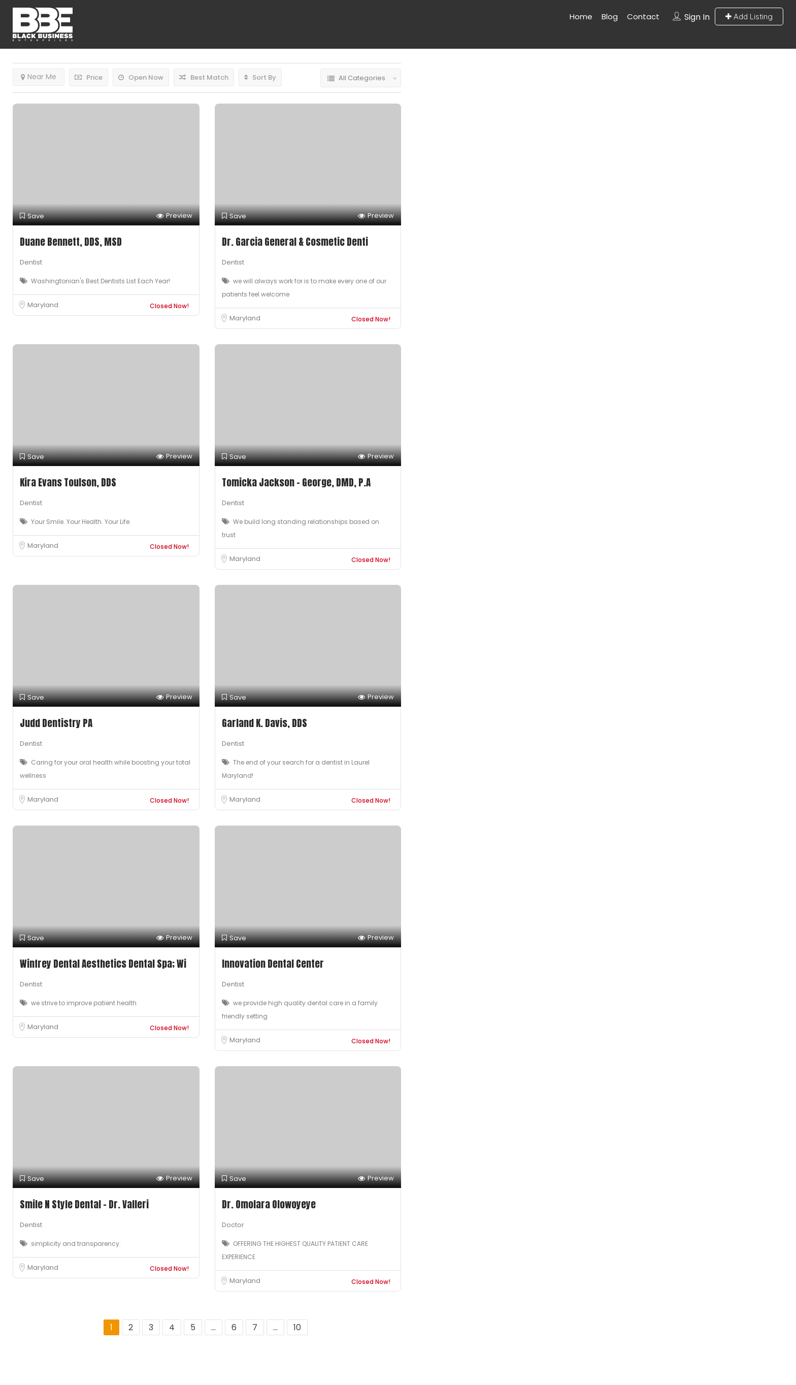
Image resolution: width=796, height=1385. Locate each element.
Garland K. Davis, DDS (264, 723)
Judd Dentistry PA (56, 723)
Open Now (140, 77)
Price (89, 77)
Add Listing (749, 16)
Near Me (38, 77)
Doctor (233, 1225)
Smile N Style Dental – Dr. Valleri (84, 1204)
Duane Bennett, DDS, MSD (71, 242)
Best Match (203, 77)
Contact (643, 16)
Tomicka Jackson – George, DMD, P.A (296, 482)
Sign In (697, 17)
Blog (610, 16)
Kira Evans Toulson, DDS (68, 482)
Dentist (31, 262)
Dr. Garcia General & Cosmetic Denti (295, 242)
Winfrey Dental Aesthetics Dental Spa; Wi (103, 964)
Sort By (260, 77)
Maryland (42, 305)
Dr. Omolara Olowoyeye (269, 1204)
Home (581, 16)
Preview (174, 216)
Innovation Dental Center (273, 964)
